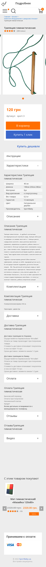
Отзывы (22, 416)
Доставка (22, 316)
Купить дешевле (28, 146)
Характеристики (22, 165)
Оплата (22, 378)
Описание (22, 216)
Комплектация (22, 287)
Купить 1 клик (23, 134)
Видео (22, 438)
